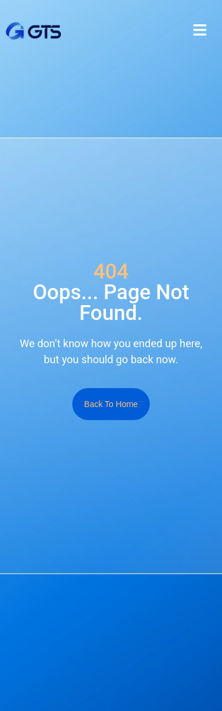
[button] (199, 31)
